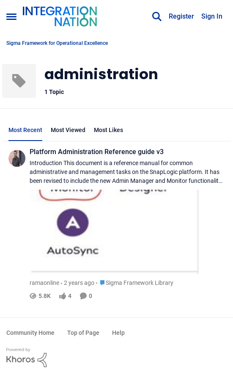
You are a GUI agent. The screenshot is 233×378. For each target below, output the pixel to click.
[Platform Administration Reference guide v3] (127, 217)
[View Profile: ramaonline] (16, 158)
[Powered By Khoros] (116, 357)
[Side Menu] (11, 16)
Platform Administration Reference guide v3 (97, 152)
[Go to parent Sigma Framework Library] (134, 283)
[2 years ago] (77, 283)
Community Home (30, 332)
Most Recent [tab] (25, 130)
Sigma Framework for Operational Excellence (57, 43)
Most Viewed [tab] (68, 130)
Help (118, 332)
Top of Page (83, 332)
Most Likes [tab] (108, 130)
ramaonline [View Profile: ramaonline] (44, 282)
